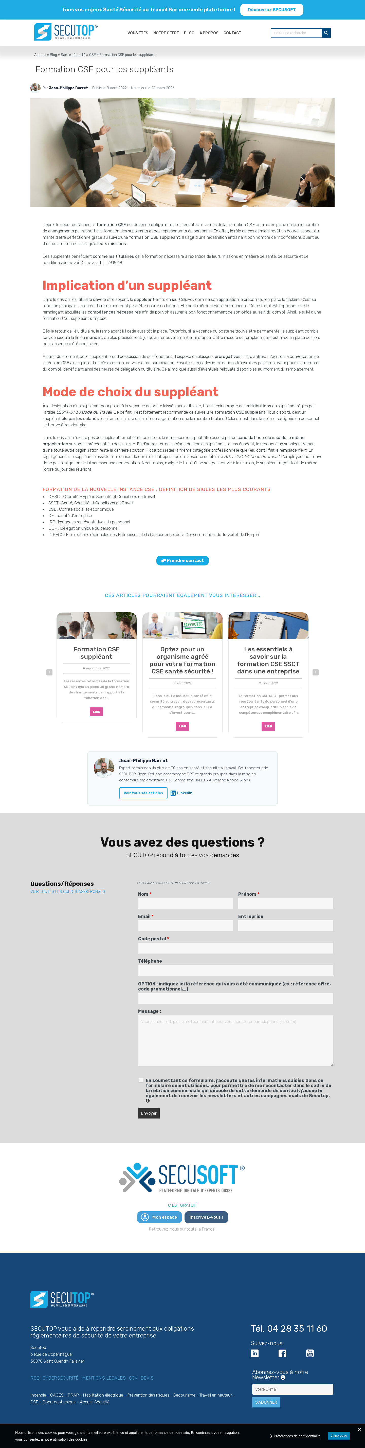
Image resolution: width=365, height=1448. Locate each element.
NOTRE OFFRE (166, 33)
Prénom (248, 894)
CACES (57, 1395)
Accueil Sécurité (95, 1401)
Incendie (38, 1395)
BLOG (189, 33)
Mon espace (164, 1217)
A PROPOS (208, 33)
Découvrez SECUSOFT (272, 9)
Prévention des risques (148, 1395)
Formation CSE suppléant (97, 653)
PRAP (73, 1395)
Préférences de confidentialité (297, 1436)
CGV (133, 1378)
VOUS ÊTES (137, 33)
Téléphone (150, 961)
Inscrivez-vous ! (206, 1217)
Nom (144, 894)
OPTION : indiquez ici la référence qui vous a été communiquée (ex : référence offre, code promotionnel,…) (234, 986)
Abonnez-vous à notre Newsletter (292, 1375)
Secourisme (184, 1395)
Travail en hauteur (215, 1395)
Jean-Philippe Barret (68, 88)
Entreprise (250, 916)
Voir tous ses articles (143, 793)
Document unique (59, 1401)
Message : (149, 1011)
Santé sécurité (73, 55)
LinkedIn (181, 793)
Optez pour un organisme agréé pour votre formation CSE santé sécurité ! (182, 660)
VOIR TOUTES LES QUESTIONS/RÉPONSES (67, 891)
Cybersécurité (61, 1378)
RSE (34, 1378)
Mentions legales (104, 1378)
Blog (53, 55)
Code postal (153, 938)
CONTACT (232, 33)
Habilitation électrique (103, 1395)
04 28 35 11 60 (297, 1328)
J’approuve (339, 1435)
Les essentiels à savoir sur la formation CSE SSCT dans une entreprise (268, 660)
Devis (147, 1378)
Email (146, 916)
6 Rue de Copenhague (51, 1354)
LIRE (96, 711)
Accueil (40, 55)
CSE (92, 55)
